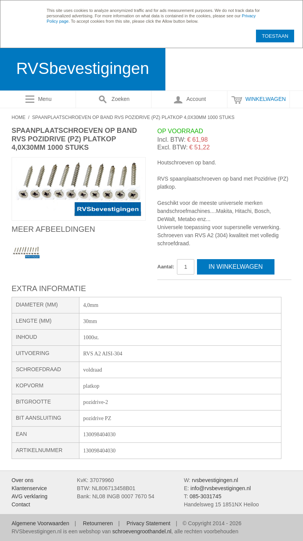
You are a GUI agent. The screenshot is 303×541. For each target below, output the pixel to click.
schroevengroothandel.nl (141, 531)
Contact (21, 504)
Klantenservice (29, 488)
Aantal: (165, 267)
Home (18, 117)
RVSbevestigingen (82, 68)
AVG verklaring (29, 496)
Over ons (23, 480)
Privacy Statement (148, 523)
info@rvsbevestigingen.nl (220, 488)
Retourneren (98, 523)
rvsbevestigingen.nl (215, 480)
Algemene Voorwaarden (40, 523)
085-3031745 (206, 496)
